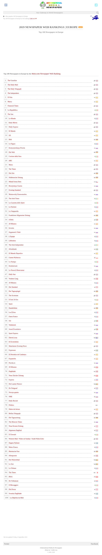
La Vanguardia (13, 211)
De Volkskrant (13, 481)
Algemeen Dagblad (15, 430)
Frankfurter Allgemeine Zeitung (19, 215)
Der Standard (13, 287)
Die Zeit (11, 173)
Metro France (13, 447)
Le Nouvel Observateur (16, 270)
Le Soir (11, 464)
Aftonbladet (12, 249)
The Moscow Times (15, 422)
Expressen (12, 350)
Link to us (54, 550)
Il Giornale (12, 434)
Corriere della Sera (14, 156)
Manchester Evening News (17, 346)
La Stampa (12, 262)
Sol (9, 321)
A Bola (10, 220)
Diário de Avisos (14, 409)
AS (9, 135)
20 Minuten (12, 367)
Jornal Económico (14, 329)
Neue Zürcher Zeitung (16, 375)
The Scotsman (13, 295)
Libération (12, 241)
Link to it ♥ (33, 18)
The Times (12, 169)
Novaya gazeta (13, 392)
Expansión (12, 359)
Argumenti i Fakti (14, 232)
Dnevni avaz (12, 338)
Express (11, 380)
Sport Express (13, 333)
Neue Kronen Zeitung (15, 426)
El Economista (13, 342)
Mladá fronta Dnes (14, 182)
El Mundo (11, 131)
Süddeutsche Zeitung (15, 177)
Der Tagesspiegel (14, 291)
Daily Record (13, 401)
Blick (10, 477)
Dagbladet (12, 371)
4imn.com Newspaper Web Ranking (46, 74)
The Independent (13, 93)
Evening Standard (14, 190)
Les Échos (12, 312)
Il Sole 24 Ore (13, 300)
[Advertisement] (51, 52)
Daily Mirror (12, 123)
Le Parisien (12, 207)
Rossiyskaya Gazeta (15, 186)
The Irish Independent (15, 245)
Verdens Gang (13, 279)
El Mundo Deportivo (15, 253)
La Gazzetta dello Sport (16, 203)
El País (9, 97)
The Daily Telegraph (14, 89)
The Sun (10, 114)
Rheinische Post (13, 451)
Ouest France (13, 316)
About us (47, 550)
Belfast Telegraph (14, 413)
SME (10, 397)
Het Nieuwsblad (13, 460)
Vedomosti (12, 325)
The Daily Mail (12, 85)
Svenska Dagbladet (15, 493)
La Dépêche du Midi (17, 498)
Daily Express (13, 127)
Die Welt (11, 152)
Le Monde (12, 118)
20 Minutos (12, 224)
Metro (10, 165)
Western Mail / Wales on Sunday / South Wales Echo (26, 439)
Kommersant (12, 266)
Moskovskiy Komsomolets (17, 194)
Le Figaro (11, 144)
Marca (9, 102)
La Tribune (12, 468)
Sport (10, 304)
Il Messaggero (13, 485)
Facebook (94, 544)
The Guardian (12, 80)
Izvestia (11, 228)
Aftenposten (12, 456)
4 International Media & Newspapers (51, 548)
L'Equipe (11, 236)
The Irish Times (13, 198)
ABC (10, 161)
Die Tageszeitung (14, 418)
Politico (11, 405)
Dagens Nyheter (13, 443)
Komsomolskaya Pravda (16, 148)
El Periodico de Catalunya (17, 354)
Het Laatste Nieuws (15, 384)
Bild (10, 139)
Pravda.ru (11, 363)
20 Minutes (12, 283)
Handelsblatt (12, 308)
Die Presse (12, 489)
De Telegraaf (12, 388)
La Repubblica (12, 110)
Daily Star (12, 274)
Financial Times (12, 106)
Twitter (6, 544)
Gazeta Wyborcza (14, 257)
